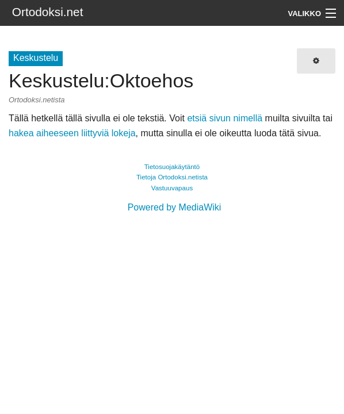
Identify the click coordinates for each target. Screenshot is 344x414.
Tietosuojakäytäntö (172, 166)
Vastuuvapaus (172, 188)
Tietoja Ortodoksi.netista (172, 177)
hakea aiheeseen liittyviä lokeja (72, 133)
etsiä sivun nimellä (224, 118)
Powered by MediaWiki (174, 207)
